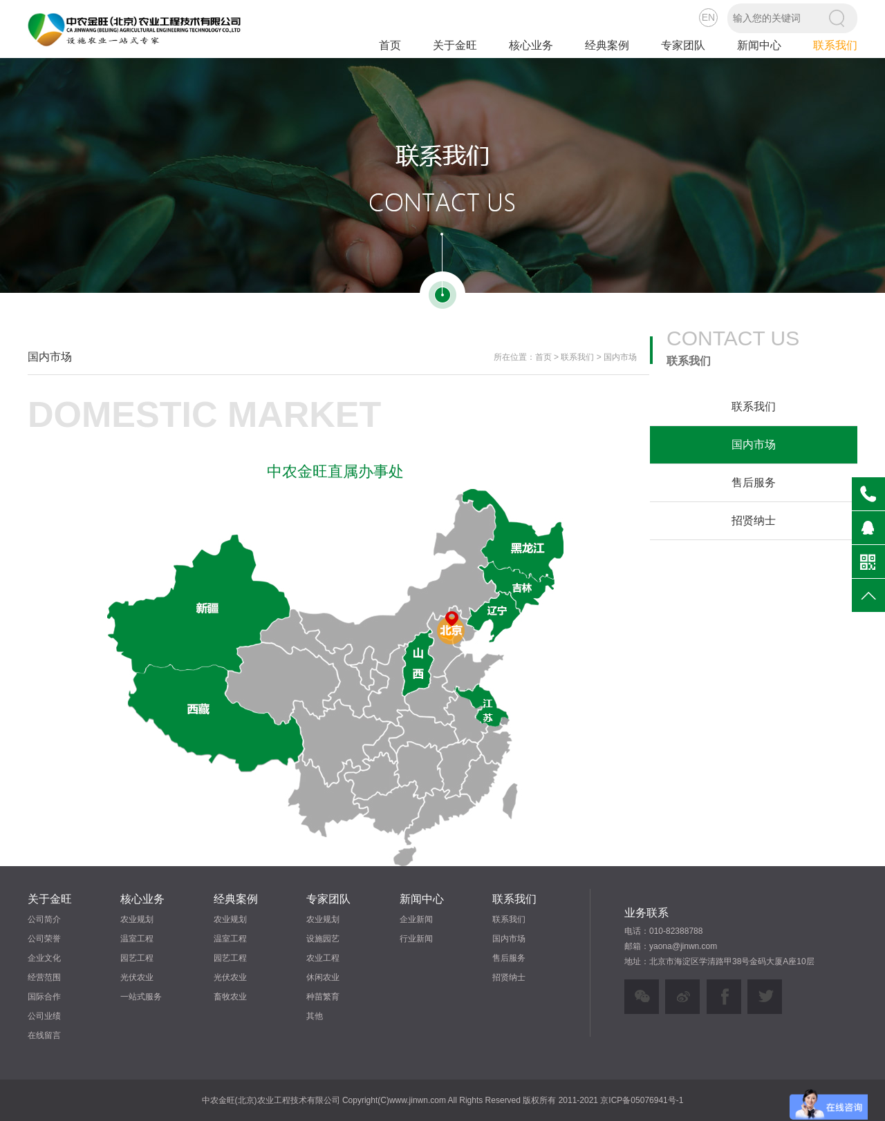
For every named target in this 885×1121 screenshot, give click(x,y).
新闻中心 (759, 45)
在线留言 (44, 1035)
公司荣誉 (44, 938)
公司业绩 (44, 1016)
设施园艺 (322, 938)
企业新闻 (416, 919)
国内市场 (754, 444)
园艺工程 (136, 958)
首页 (390, 45)
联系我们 (835, 45)
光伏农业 (136, 977)
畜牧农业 (230, 997)
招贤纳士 (754, 520)
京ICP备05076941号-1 (641, 1100)
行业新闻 (416, 938)
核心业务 (531, 45)
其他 (314, 1016)
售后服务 (754, 482)
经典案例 (607, 45)
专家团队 (683, 45)
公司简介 (44, 919)
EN (708, 17)
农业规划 (136, 919)
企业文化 (44, 958)
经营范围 (44, 977)
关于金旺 (455, 45)
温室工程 (136, 938)
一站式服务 (141, 997)
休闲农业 (322, 977)
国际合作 (44, 997)
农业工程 (322, 958)
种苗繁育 (322, 997)
